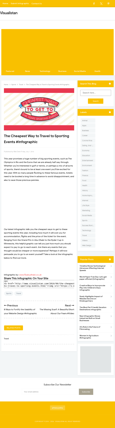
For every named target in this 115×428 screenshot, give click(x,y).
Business (62, 71)
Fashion (85, 170)
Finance (85, 175)
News (27, 71)
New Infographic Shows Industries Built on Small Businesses (90, 318)
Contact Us (37, 3)
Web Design (86, 245)
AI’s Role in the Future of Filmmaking (90, 328)
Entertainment (87, 160)
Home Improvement (88, 195)
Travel (18, 293)
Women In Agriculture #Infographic (89, 337)
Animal (84, 120)
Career (85, 135)
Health (97, 71)
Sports (8, 293)
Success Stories (88, 225)
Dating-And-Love (88, 145)
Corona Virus (87, 140)
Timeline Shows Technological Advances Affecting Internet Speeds (92, 268)
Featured (10, 71)
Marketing (86, 210)
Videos (84, 240)
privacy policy (57, 408)
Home (5, 3)
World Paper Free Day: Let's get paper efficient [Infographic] (93, 278)
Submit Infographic (20, 3)
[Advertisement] (57, 47)
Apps (84, 125)
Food (84, 180)
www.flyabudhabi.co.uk (30, 274)
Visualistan (59, 421)
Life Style (85, 205)
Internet (85, 200)
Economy (85, 150)
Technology (45, 71)
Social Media (80, 71)
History (85, 190)
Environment (87, 165)
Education (86, 155)
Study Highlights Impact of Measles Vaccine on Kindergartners (91, 298)
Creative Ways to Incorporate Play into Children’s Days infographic (92, 287)
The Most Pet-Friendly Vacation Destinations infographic (93, 308)
